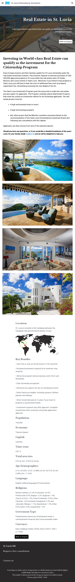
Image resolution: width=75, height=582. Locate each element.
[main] (37, 20)
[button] (2, 3)
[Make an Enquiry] (65, 41)
